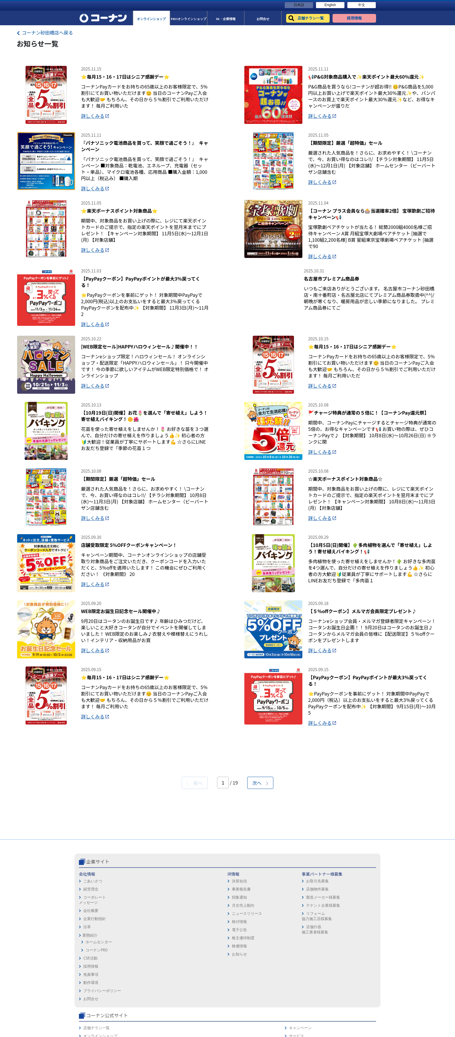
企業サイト (97, 949)
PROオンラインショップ (307, 978)
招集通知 (139, 985)
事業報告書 (141, 977)
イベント (294, 994)
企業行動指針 (94, 1007)
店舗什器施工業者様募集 (189, 1018)
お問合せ (237, 994)
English (330, 5)
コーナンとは (354, 994)
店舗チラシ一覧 (300, 962)
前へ (194, 871)
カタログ (350, 978)
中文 (361, 5)
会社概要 (90, 998)
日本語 (299, 5)
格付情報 (139, 1009)
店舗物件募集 (192, 977)
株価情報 (139, 1034)
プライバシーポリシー (249, 986)
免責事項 (237, 970)
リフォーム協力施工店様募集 (191, 1004)
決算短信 (139, 969)
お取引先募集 (192, 969)
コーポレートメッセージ (92, 988)
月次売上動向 (143, 993)
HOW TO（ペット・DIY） (308, 1002)
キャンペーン (354, 962)
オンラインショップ (304, 970)
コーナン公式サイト (311, 949)
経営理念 (90, 977)
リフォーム (296, 1011)
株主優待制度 (143, 1026)
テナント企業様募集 (198, 993)
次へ (260, 871)
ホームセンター (99, 1030)
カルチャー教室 (300, 1019)
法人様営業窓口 (300, 986)
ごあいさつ (92, 969)
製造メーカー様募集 (198, 985)
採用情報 (237, 962)
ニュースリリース (147, 1001)
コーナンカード (356, 986)
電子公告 (139, 1018)
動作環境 (237, 978)
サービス (350, 970)
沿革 (87, 1015)
